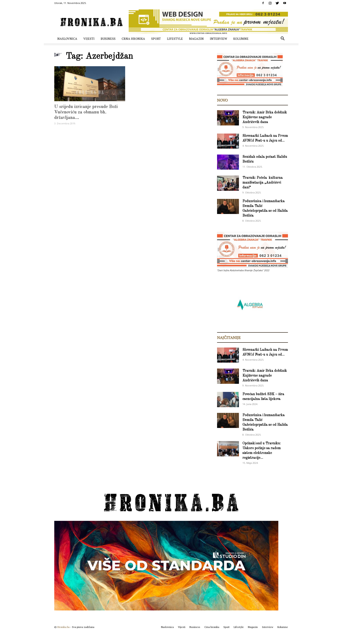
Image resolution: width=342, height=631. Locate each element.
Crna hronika (133, 39)
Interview (218, 39)
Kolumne (241, 39)
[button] (282, 39)
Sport (156, 39)
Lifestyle (175, 39)
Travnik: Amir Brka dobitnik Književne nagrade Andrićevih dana (264, 117)
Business (108, 39)
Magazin (196, 39)
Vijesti (89, 39)
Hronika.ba (63, 627)
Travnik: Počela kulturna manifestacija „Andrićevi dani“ (262, 182)
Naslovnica (67, 39)
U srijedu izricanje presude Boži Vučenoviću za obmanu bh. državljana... (86, 112)
